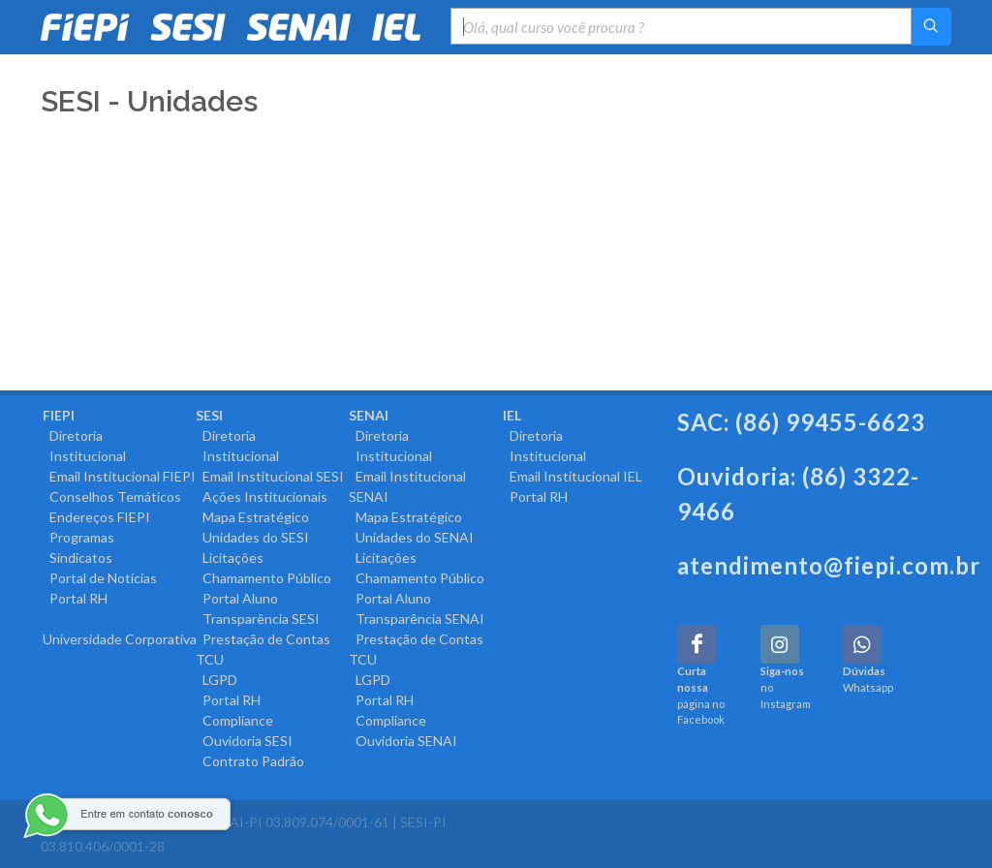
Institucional (84, 456)
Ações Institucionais (261, 496)
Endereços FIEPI (96, 517)
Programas (78, 537)
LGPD (216, 679)
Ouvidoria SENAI (403, 740)
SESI (209, 415)
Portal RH (75, 598)
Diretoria (73, 435)
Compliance (234, 720)
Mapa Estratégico (252, 517)
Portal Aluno (237, 598)
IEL (512, 415)
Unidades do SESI (252, 537)
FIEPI (59, 415)
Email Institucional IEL (572, 476)
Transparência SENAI (416, 618)
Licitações (230, 557)
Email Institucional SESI (270, 476)
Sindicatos (77, 557)
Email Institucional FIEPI (119, 476)
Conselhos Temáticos (112, 496)
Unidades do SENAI (411, 537)
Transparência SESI (258, 618)
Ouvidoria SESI (244, 740)
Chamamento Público (263, 578)
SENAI (368, 415)
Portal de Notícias (100, 578)
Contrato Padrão (250, 761)
